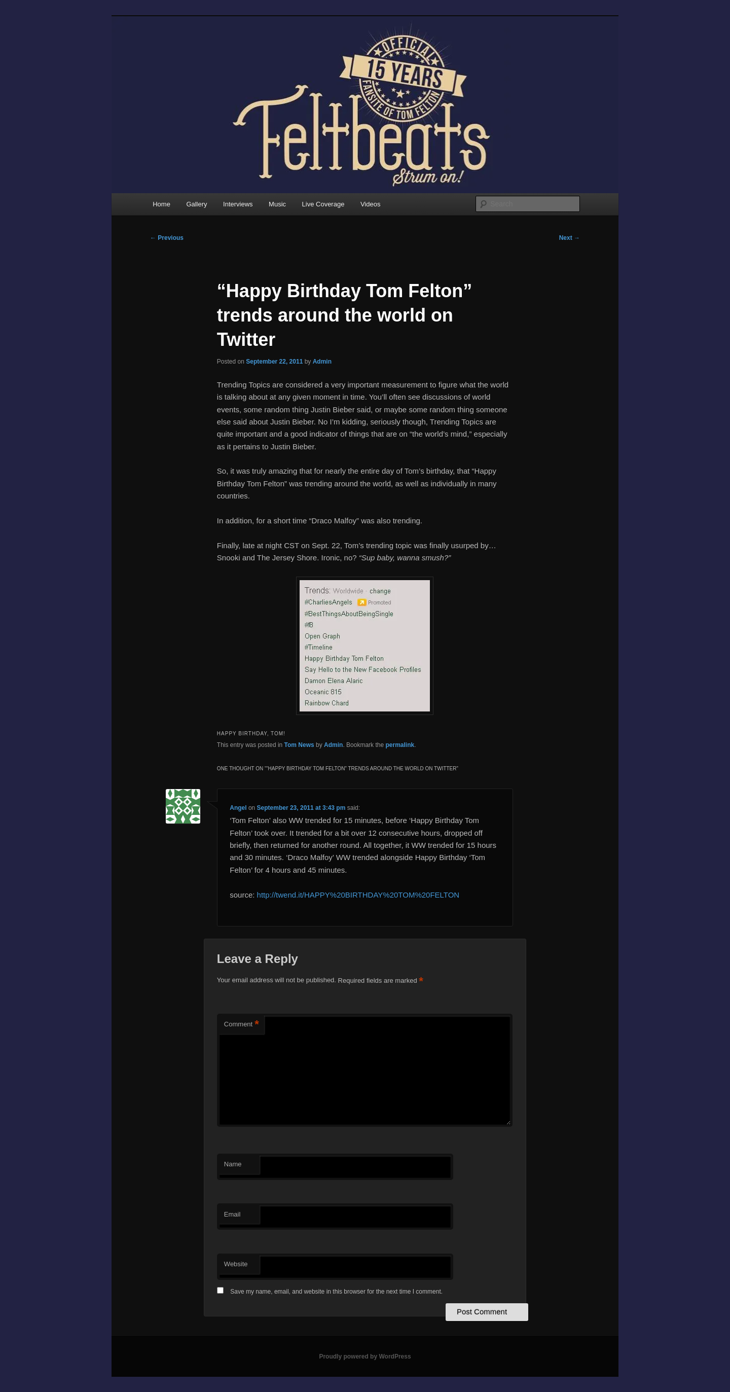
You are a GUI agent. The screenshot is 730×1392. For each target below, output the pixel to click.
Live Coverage (323, 204)
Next (569, 237)
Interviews (238, 204)
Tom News (299, 744)
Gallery (196, 204)
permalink (399, 744)
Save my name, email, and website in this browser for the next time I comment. (336, 1291)
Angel (238, 807)
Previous (167, 237)
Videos (370, 204)
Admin (322, 361)
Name (233, 1164)
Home (161, 204)
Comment (241, 1024)
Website (236, 1264)
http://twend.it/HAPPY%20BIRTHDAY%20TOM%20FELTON (358, 894)
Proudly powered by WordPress (365, 1356)
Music (277, 204)
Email (232, 1214)
